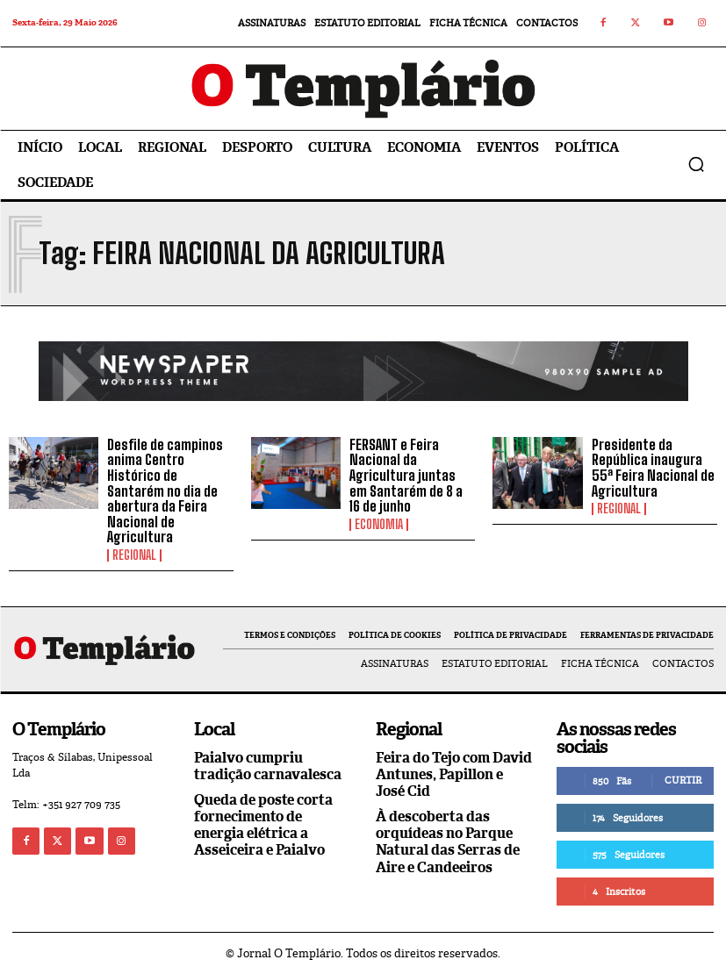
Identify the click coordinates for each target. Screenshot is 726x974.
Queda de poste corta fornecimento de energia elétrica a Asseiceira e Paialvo (263, 825)
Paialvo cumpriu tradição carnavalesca (267, 766)
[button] (696, 164)
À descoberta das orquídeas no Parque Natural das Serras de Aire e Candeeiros (448, 842)
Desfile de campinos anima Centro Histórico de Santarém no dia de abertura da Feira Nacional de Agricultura (165, 491)
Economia (379, 525)
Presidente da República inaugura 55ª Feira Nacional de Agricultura (653, 467)
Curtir (683, 780)
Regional (134, 555)
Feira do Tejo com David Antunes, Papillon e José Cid (454, 774)
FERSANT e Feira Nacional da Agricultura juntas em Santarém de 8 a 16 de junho (406, 475)
